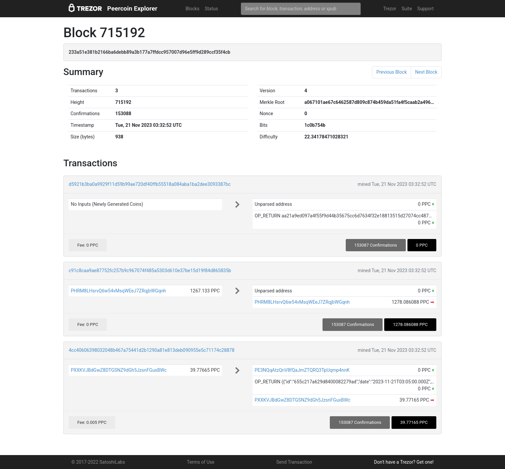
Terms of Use (200, 462)
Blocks (192, 8)
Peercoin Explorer (132, 8)
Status (211, 8)
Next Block (426, 72)
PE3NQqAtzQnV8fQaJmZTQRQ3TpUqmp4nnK (301, 370)
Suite (406, 8)
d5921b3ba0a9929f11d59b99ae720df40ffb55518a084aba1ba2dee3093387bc (150, 184)
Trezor (389, 8)
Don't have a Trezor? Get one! (404, 462)
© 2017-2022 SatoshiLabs (98, 462)
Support (425, 8)
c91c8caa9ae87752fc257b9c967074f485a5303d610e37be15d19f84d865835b (150, 270)
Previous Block (391, 72)
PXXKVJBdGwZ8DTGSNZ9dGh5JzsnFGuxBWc (119, 370)
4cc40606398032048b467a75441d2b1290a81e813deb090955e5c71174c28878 (152, 350)
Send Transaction (294, 462)
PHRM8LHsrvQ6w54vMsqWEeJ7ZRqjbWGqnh (118, 290)
